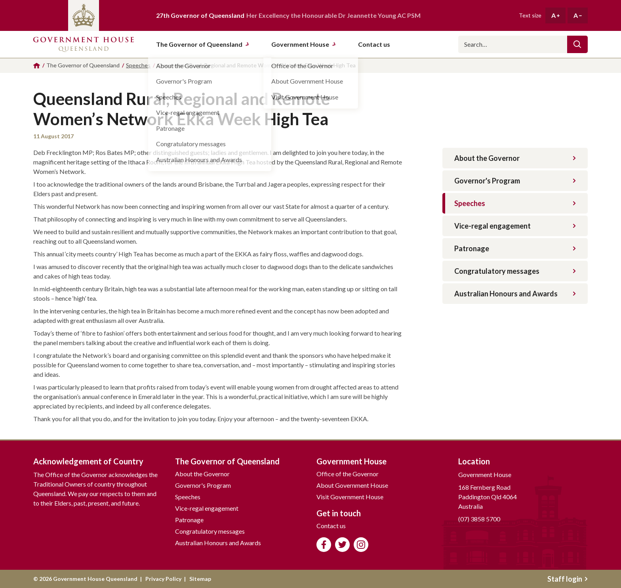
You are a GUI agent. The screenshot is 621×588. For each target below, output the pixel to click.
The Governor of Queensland (203, 44)
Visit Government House (349, 496)
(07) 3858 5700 (479, 519)
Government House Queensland (83, 44)
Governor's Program (515, 180)
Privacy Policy (163, 578)
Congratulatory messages (515, 271)
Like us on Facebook (324, 544)
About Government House (352, 485)
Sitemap (200, 578)
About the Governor (515, 158)
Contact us (331, 525)
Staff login (567, 579)
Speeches (515, 203)
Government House (303, 44)
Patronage (515, 248)
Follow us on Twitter (342, 544)
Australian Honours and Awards (515, 293)
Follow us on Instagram (361, 544)
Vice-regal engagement (515, 225)
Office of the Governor (347, 473)
